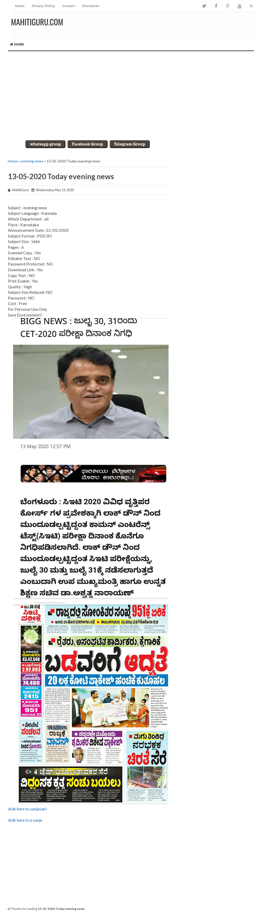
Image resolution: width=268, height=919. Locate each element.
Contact (68, 6)
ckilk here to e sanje (25, 820)
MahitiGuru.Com (37, 22)
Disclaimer (90, 6)
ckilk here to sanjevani (27, 809)
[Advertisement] (134, 95)
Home (17, 44)
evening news (32, 161)
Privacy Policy (43, 6)
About (20, 6)
